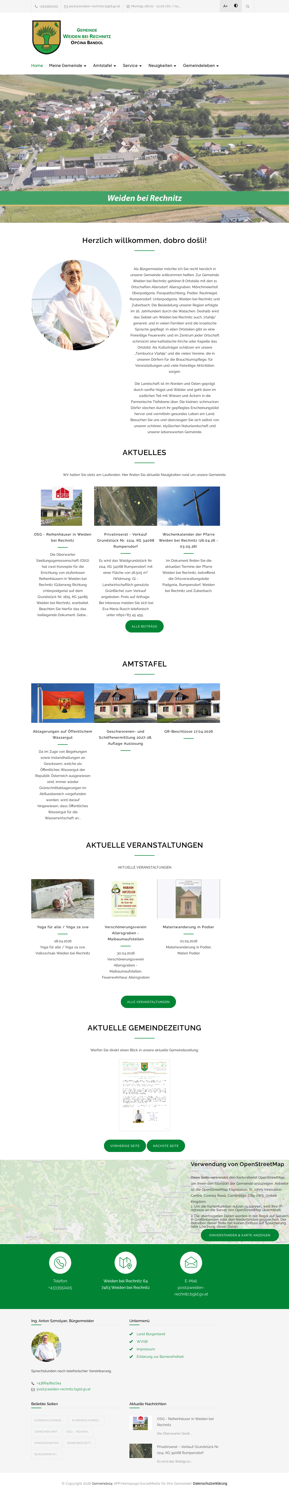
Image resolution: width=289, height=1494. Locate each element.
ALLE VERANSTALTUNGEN (148, 1002)
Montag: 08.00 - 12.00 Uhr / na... (155, 6)
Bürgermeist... (46, 1454)
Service (132, 65)
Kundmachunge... (49, 1420)
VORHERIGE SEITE (125, 1146)
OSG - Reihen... (78, 1431)
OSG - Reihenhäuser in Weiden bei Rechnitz (185, 1422)
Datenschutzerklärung (210, 1483)
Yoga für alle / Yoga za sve (63, 927)
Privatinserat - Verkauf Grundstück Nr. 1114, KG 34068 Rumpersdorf (125, 540)
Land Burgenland (151, 1334)
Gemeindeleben (201, 65)
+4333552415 (48, 6)
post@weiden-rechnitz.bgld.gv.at (94, 6)
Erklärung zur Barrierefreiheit (160, 1357)
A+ (225, 6)
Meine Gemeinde (68, 65)
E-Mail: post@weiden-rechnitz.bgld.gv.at (191, 1287)
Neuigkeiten (163, 65)
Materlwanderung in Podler (188, 927)
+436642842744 (49, 1383)
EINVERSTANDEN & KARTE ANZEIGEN (239, 1235)
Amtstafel (105, 65)
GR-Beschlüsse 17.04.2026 (188, 731)
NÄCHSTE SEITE (166, 1146)
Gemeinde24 (102, 1483)
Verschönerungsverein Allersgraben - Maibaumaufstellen (126, 933)
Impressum (146, 1349)
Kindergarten (46, 1443)
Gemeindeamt (46, 1431)
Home (37, 65)
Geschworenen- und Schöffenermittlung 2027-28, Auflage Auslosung (125, 737)
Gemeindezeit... (80, 1443)
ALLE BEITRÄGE (144, 626)
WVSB (142, 1341)
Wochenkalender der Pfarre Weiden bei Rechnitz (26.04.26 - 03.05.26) (188, 540)
